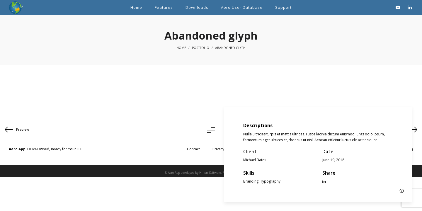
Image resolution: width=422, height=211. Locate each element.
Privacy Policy (223, 149)
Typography (270, 181)
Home (181, 48)
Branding (250, 181)
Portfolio (200, 48)
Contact (193, 149)
